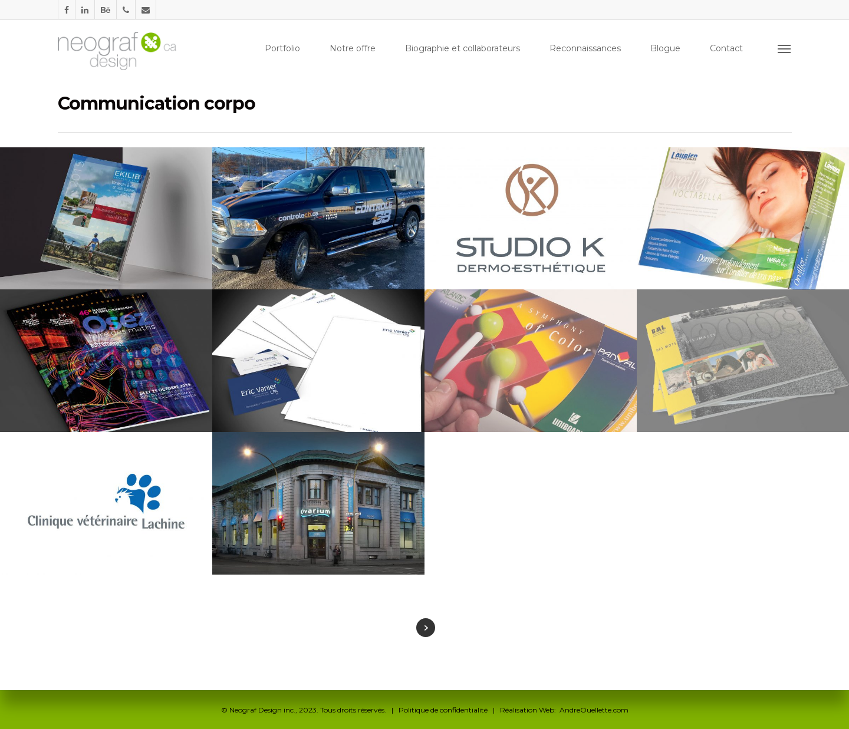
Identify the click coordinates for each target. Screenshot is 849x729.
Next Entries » (425, 627)
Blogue (665, 48)
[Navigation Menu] (785, 48)
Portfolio (282, 48)
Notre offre (353, 48)
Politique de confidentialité (443, 709)
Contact (726, 48)
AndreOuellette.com (594, 709)
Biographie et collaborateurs (462, 48)
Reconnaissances (585, 48)
